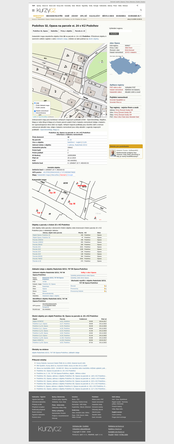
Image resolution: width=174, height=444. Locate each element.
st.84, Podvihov (65, 333)
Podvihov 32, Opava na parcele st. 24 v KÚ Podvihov (56, 371)
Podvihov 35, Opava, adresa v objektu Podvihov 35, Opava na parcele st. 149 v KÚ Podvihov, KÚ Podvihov (72, 376)
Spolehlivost (123, 399)
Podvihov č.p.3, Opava (40, 335)
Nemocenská (56, 413)
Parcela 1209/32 (38, 242)
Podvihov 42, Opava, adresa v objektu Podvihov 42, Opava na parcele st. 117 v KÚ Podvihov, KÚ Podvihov (72, 389)
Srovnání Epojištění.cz (117, 100)
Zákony (110, 6)
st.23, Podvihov (65, 331)
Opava (45, 289)
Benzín (82, 415)
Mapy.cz (56, 130)
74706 (44, 281)
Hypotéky (85, 6)
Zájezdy (123, 1)
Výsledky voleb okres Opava (80, 278)
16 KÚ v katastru (130, 52)
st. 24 (70, 140)
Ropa (73, 415)
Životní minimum (37, 412)
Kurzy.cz (34, 19)
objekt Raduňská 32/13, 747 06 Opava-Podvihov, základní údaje (55, 352)
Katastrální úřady (97, 404)
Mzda (61, 407)
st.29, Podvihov (65, 335)
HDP (81, 404)
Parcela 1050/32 (38, 240)
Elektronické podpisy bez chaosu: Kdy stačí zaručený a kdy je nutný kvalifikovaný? (128, 154)
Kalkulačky (94, 16)
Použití (110, 434)
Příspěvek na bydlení (38, 407)
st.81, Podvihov (65, 321)
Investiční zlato (80, 412)
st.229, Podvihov (65, 340)
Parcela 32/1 (37, 247)
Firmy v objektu (66, 31)
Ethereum (88, 407)
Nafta (86, 415)
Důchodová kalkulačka (38, 402)
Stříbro (87, 412)
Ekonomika (121, 16)
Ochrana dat (77, 426)
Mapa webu (119, 409)
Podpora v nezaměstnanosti (60, 416)
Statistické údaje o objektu (51, 296)
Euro (60, 402)
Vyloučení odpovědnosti (81, 429)
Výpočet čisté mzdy (38, 399)
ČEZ (78, 399)
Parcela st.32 (37, 261)
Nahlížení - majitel (74, 142)
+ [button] (104, 111)
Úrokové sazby (56, 399)
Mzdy (84, 404)
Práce (115, 6)
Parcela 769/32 (37, 258)
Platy (64, 407)
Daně (67, 16)
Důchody (54, 418)
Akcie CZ (45, 6)
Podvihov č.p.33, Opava (40, 326)
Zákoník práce (96, 412)
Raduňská (46, 286)
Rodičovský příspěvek (38, 409)
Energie (96, 6)
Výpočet (42, 397)
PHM (77, 415)
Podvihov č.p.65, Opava (40, 333)
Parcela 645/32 (37, 256)
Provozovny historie (77, 291)
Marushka (55, 175)
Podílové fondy (82, 402)
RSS (116, 434)
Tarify (90, 6)
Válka (120, 6)
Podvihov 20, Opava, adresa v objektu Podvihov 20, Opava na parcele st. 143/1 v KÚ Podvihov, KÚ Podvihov (72, 378)
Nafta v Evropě (76, 417)
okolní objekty (93, 39)
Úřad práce (55, 407)
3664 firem (128, 48)
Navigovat (46, 307)
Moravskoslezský (48, 293)
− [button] (104, 115)
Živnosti (73, 286)
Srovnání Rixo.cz (116, 102)
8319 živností (129, 50)
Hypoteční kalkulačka (38, 414)
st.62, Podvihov (65, 342)
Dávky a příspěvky (58, 410)
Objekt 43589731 (38, 340)
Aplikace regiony (117, 85)
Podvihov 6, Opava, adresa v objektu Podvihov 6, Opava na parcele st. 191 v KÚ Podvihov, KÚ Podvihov (72, 386)
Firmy (117, 110)
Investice (75, 397)
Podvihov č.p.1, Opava (40, 328)
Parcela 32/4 (37, 254)
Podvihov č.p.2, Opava (40, 324)
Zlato (73, 6)
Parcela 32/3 (37, 251)
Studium (143, 1)
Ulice (119, 117)
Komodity (68, 6)
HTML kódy (124, 434)
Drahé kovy (75, 410)
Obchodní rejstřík (115, 1)
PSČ (102, 399)
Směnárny (55, 402)
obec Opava (115, 43)
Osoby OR (129, 110)
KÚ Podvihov (66, 19)
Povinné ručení (36, 417)
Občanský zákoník (97, 409)
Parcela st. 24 (80, 31)
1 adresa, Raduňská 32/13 (77, 145)
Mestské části (134, 117)
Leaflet (34, 117)
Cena (117, 399)
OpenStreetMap (43, 117)
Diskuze (125, 6)
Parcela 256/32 (37, 244)
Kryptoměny (75, 407)
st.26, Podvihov (65, 328)
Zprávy (39, 6)
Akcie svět (52, 6)
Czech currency (116, 414)
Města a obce (108, 16)
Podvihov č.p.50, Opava (40, 342)
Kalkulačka (103, 6)
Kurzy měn (60, 6)
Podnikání (95, 397)
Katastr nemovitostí (116, 90)
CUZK (84, 142)
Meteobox (132, 1)
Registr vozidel (116, 402)
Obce (116, 117)
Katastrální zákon (116, 92)
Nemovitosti (41, 19)
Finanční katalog (117, 406)
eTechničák (120, 404)
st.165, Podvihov (65, 338)
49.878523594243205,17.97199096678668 (59, 172)
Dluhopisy (75, 402)
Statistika (54, 31)
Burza (73, 399)
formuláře (99, 417)
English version (117, 412)
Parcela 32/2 (37, 249)
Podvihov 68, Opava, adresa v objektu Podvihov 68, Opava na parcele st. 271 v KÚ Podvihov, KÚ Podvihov (72, 384)
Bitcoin (78, 6)
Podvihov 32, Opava (40, 31)
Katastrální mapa (44, 175)
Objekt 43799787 (38, 321)
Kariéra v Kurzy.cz (115, 429)
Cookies (86, 426)
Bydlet (138, 1)
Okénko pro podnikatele (119, 146)
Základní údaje (62, 39)
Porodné (63, 413)
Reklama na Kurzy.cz (116, 426)
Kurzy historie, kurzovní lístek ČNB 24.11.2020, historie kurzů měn (61, 363)
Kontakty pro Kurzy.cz (116, 432)
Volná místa (60, 405)
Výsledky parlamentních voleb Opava (82, 275)
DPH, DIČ (83, 16)
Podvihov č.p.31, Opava (40, 331)
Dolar (64, 402)
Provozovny (74, 288)
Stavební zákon (96, 414)
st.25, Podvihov (65, 326)
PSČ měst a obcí (115, 87)
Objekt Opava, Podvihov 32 (41, 235)
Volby (113, 409)
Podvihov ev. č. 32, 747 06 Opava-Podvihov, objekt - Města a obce (61, 373)
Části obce (125, 117)
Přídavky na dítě (37, 404)
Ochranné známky (136, 16)
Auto (113, 399)
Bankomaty (61, 397)
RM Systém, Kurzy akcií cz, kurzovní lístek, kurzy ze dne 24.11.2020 (62, 366)
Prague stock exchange (119, 417)
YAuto (127, 1)
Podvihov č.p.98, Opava (40, 338)
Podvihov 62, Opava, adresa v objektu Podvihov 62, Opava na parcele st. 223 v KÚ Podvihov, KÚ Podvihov (72, 381)
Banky (54, 397)
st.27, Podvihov (65, 324)
